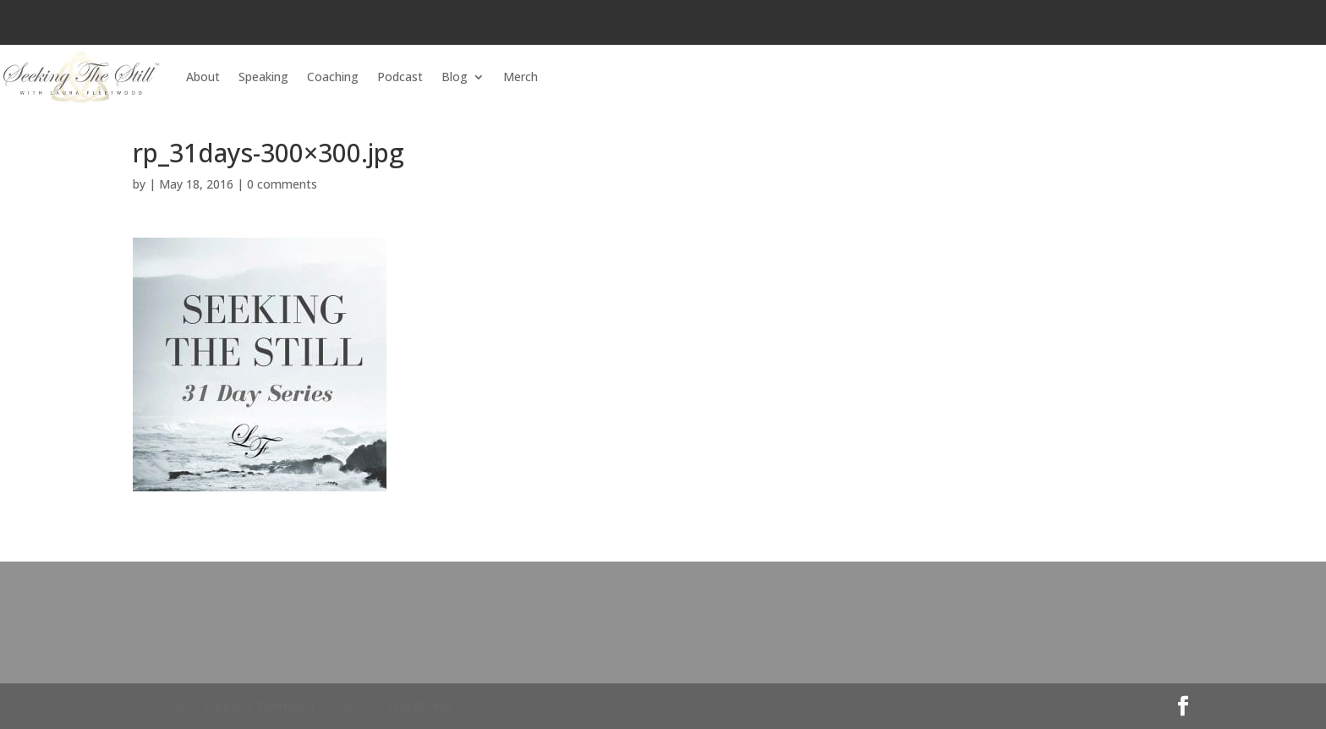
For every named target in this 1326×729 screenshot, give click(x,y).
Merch (520, 77)
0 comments (282, 184)
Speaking (263, 77)
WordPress (420, 706)
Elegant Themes (255, 706)
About (203, 77)
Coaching (333, 77)
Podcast (400, 77)
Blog (454, 77)
